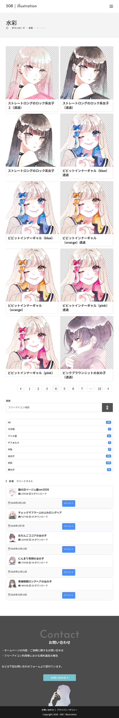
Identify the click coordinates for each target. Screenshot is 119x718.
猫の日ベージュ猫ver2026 (33, 489)
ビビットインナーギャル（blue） (31, 238)
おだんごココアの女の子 (32, 535)
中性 (59, 449)
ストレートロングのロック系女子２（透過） (31, 105)
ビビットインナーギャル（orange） (25, 307)
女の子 (59, 456)
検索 (8, 400)
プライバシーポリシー (67, 709)
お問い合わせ (48, 709)
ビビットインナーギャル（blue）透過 (86, 172)
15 (99, 388)
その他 (59, 429)
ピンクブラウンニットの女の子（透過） (84, 374)
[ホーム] (7, 27)
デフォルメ (59, 442)
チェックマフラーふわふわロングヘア (40, 512)
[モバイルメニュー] (111, 6)
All (59, 422)
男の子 (59, 469)
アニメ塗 (59, 435)
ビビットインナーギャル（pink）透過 (86, 307)
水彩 (59, 462)
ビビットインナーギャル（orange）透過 (80, 240)
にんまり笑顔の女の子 (31, 558)
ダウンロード (68, 503)
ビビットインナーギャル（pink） (31, 372)
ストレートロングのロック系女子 (31, 170)
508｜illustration (21, 6)
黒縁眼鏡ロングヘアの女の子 (35, 581)
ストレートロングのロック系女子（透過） (86, 105)
